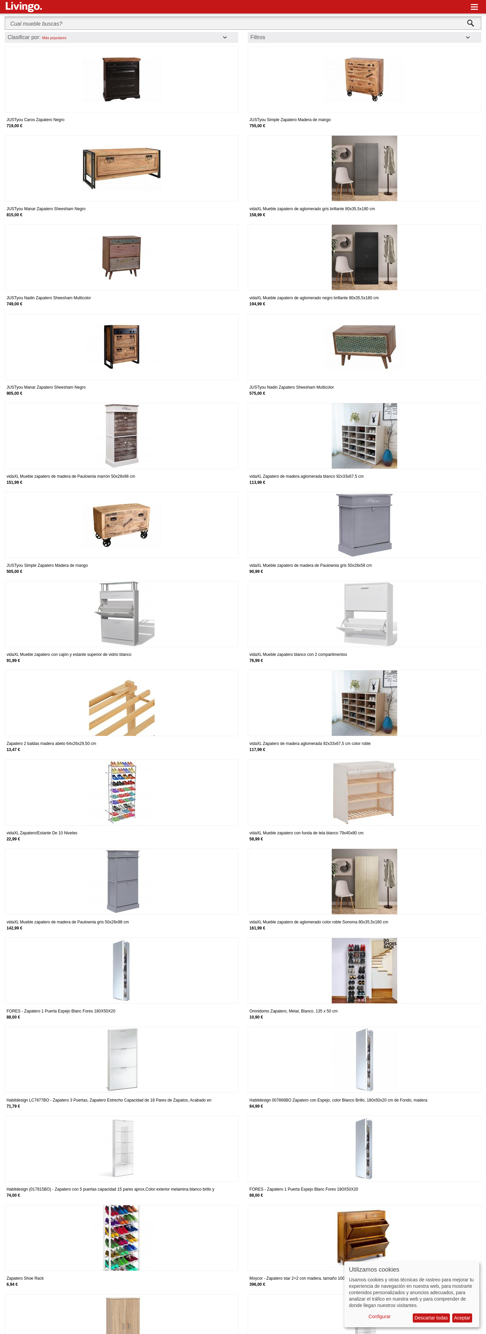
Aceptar (462, 1318)
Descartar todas (431, 1318)
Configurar (379, 1316)
